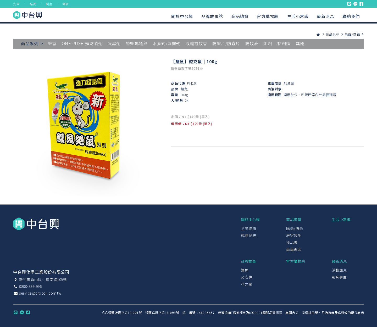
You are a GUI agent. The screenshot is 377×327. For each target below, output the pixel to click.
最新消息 (325, 16)
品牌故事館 (212, 16)
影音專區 (339, 277)
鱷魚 (184, 88)
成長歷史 (248, 235)
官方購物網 (268, 16)
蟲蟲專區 (293, 249)
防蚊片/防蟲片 (226, 43)
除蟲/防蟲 (352, 34)
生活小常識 (298, 16)
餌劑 (267, 43)
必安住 (246, 277)
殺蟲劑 (114, 43)
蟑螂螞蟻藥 (137, 43)
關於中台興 (182, 16)
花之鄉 (246, 284)
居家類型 (293, 235)
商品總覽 (239, 16)
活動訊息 (339, 270)
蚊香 (52, 43)
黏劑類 (283, 43)
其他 (300, 43)
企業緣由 (248, 228)
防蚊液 (251, 43)
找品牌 (292, 242)
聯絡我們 (351, 16)
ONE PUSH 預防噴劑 (82, 43)
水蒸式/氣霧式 (166, 43)
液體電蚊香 (196, 43)
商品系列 (332, 34)
